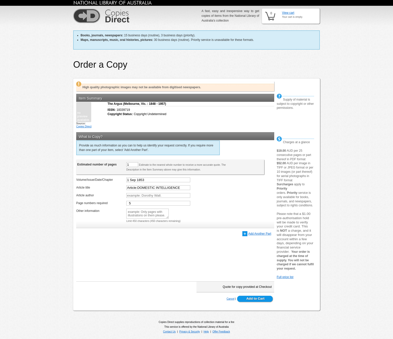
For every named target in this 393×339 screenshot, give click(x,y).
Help (206, 331)
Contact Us (169, 331)
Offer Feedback (221, 331)
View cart (288, 13)
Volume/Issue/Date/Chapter (94, 180)
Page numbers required (92, 203)
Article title (83, 187)
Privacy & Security (189, 331)
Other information (88, 211)
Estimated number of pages (97, 164)
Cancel (231, 298)
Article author (85, 195)
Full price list (285, 277)
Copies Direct (83, 126)
